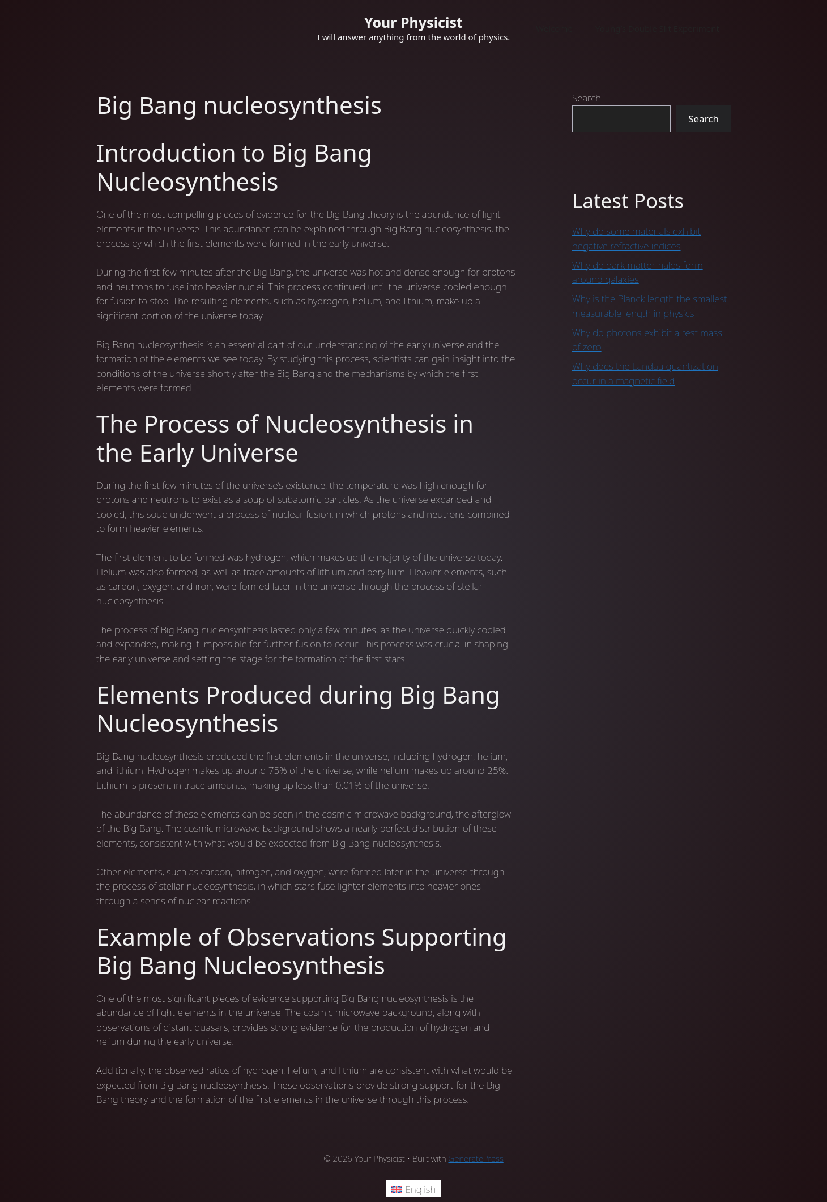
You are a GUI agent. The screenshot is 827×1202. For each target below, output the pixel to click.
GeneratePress (476, 1158)
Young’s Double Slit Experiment (657, 28)
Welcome (554, 28)
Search (586, 97)
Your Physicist (413, 22)
